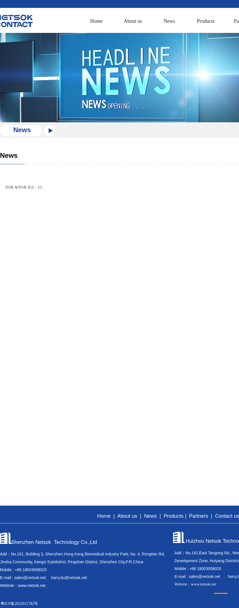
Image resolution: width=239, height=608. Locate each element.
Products (206, 21)
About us (133, 21)
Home (96, 21)
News (169, 21)
